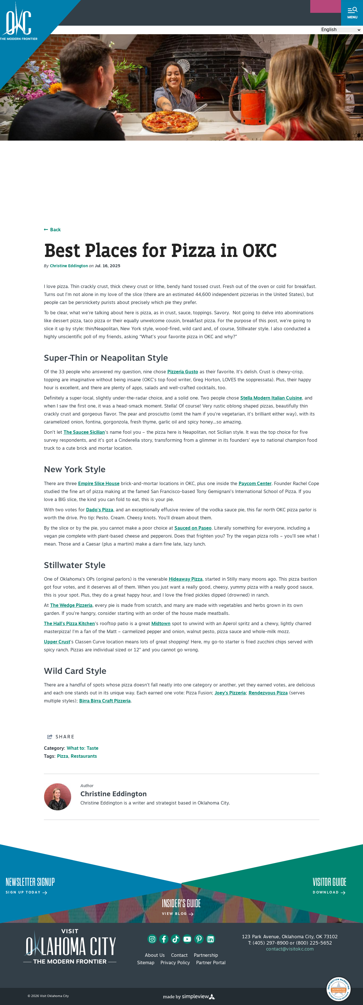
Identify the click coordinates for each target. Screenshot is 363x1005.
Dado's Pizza (99, 510)
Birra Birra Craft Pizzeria (105, 701)
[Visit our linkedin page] (211, 939)
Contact (179, 955)
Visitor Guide (330, 882)
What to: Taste (82, 748)
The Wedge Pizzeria (71, 605)
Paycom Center (255, 484)
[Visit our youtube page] (187, 939)
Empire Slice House (98, 484)
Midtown (161, 624)
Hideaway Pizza (185, 579)
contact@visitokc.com (290, 949)
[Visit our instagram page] (152, 939)
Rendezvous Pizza (268, 693)
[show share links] (61, 737)
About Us (155, 955)
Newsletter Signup (30, 882)
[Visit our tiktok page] (176, 939)
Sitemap (145, 963)
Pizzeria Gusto (182, 372)
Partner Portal (211, 963)
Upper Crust (57, 642)
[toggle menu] (352, 13)
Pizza (62, 756)
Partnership (206, 955)
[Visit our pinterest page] (199, 939)
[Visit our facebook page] (164, 939)
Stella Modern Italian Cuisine (271, 398)
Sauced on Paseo (193, 528)
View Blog (177, 914)
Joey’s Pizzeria (230, 693)
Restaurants (84, 756)
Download (329, 892)
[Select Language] (340, 30)
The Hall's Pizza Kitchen (69, 624)
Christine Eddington (69, 266)
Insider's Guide (181, 903)
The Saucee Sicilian (84, 432)
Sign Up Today (26, 892)
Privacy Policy (175, 963)
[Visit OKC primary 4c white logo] (70, 946)
